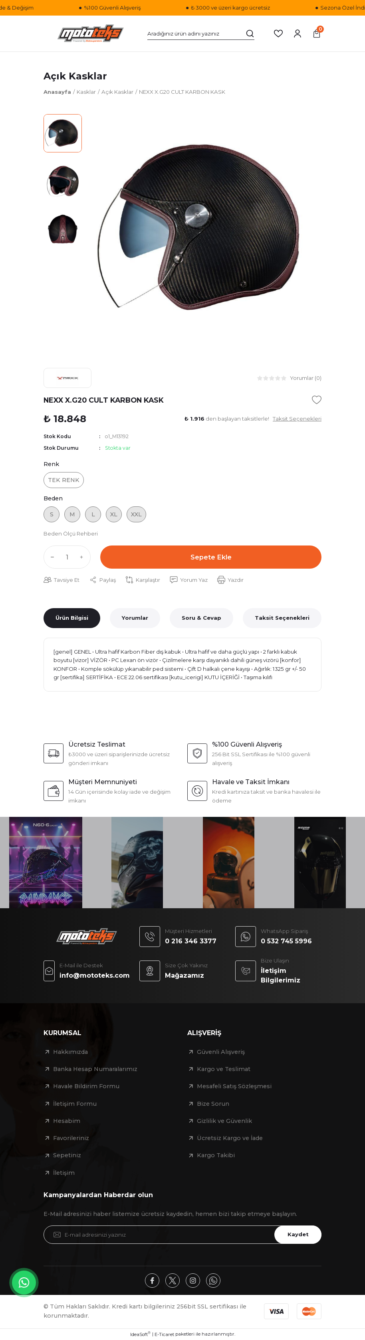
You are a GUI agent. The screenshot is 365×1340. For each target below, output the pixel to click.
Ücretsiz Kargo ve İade (230, 1138)
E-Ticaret (164, 1334)
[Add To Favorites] (316, 400)
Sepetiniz (67, 1155)
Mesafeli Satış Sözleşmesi (234, 1086)
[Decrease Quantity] (51, 557)
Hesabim (66, 1121)
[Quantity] (67, 557)
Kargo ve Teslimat (223, 1069)
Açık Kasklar (75, 76)
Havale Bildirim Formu (86, 1086)
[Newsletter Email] (182, 1234)
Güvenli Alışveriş (221, 1051)
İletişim (64, 1172)
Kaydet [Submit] (298, 1234)
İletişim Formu (75, 1103)
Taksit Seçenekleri (282, 618)
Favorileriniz (71, 1138)
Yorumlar (135, 618)
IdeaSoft (140, 1334)
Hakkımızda (70, 1051)
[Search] (200, 33)
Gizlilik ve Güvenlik (224, 1121)
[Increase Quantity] (83, 557)
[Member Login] (297, 33)
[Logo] (91, 33)
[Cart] (316, 33)
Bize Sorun (213, 1103)
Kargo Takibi (216, 1155)
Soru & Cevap (201, 618)
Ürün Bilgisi (72, 618)
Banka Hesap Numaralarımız (95, 1069)
